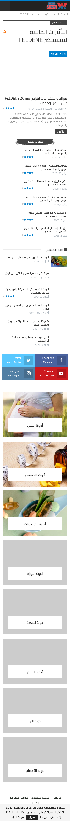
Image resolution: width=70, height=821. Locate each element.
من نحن (57, 797)
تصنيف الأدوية (58, 53)
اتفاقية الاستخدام (40, 797)
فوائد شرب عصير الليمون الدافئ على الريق (27, 273)
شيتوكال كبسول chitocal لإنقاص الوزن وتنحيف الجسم (28, 323)
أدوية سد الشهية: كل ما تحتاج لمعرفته (28, 257)
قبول (32, 817)
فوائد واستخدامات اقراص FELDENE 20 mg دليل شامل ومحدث (36, 100)
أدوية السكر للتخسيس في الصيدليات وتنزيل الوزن (26, 307)
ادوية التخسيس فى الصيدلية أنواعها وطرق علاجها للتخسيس (27, 291)
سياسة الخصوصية (18, 797)
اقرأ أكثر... (61, 132)
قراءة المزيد (17, 817)
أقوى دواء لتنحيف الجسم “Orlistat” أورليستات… (30, 339)
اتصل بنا (35, 802)
